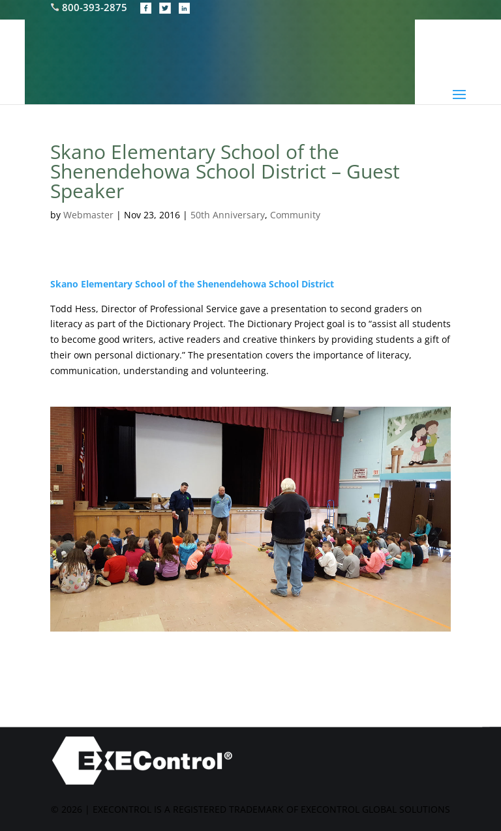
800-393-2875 (90, 7)
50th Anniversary (227, 215)
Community (295, 215)
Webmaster (88, 215)
